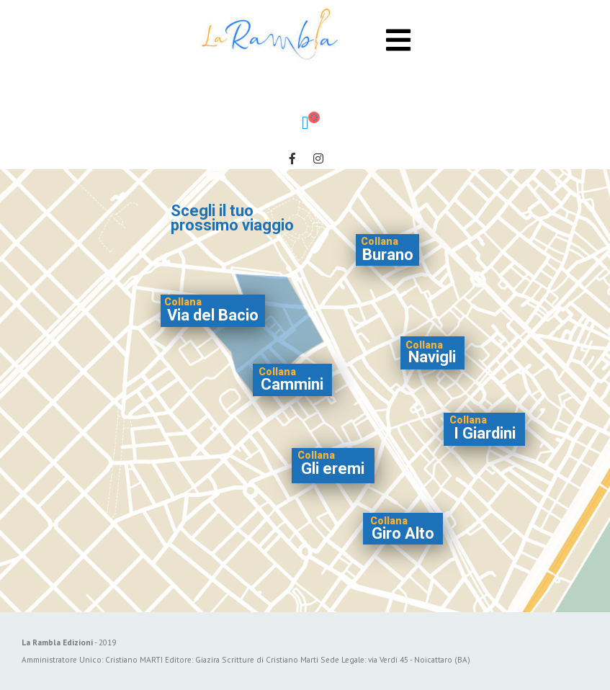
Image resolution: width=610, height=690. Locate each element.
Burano (387, 255)
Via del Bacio (213, 315)
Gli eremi (332, 469)
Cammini (292, 384)
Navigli (432, 357)
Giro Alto (403, 533)
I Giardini (485, 433)
